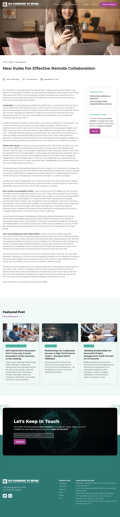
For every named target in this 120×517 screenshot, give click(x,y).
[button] (74, 4)
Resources (62, 489)
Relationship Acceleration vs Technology (100, 97)
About (63, 4)
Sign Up (95, 131)
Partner (94, 4)
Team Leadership (20, 62)
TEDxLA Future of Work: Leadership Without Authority (101, 102)
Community (73, 4)
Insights (86, 4)
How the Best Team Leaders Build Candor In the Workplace (95, 493)
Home (56, 4)
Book (60, 498)
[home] (21, 4)
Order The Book (108, 4)
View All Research (10, 318)
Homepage (62, 483)
